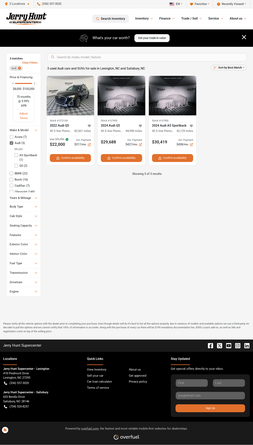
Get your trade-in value (152, 38)
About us (135, 369)
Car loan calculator (99, 381)
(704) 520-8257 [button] (16, 406)
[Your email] (210, 396)
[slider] (12, 83)
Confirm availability (70, 158)
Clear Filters (30, 62)
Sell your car (95, 375)
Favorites (198, 4)
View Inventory (96, 369)
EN (175, 4)
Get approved (137, 375)
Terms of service (98, 387)
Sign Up (210, 408)
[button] (18, 4)
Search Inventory (110, 18)
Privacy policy (138, 381)
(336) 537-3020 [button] (49, 4)
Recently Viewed (230, 4)
